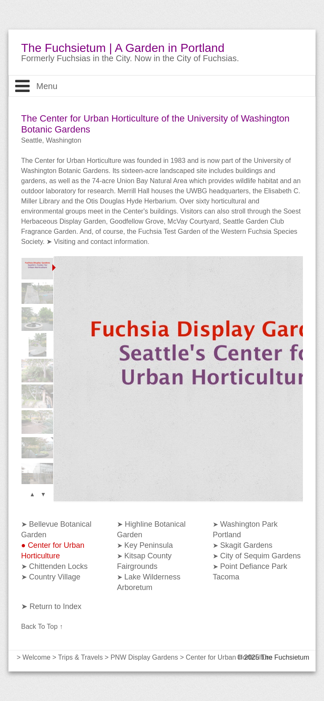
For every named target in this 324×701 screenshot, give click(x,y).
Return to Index (54, 606)
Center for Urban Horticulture (229, 657)
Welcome (36, 657)
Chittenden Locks (58, 566)
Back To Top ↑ (42, 626)
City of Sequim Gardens (260, 556)
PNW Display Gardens (144, 657)
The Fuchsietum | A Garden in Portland (122, 48)
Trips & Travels (80, 657)
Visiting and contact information (101, 241)
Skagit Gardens (246, 545)
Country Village (55, 577)
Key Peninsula (148, 545)
